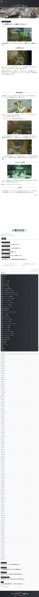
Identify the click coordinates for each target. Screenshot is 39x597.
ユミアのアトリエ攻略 (7, 321)
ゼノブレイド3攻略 (6, 329)
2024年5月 (3, 401)
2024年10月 (3, 392)
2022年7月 (3, 439)
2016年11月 (3, 559)
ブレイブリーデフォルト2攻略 (8, 298)
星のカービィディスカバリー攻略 (9, 323)
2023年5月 (3, 423)
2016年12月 (3, 557)
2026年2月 (3, 362)
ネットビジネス (5, 344)
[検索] (34, 270)
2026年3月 (3, 360)
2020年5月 (3, 487)
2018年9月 (3, 520)
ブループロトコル (6, 282)
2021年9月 (3, 458)
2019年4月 (3, 507)
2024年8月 (3, 395)
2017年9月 (3, 542)
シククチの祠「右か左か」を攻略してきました (11, 244)
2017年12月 (3, 537)
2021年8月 (3, 460)
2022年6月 (3, 441)
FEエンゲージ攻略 (6, 286)
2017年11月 (3, 539)
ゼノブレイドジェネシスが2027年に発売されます (11, 564)
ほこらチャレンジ (5, 235)
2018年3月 (3, 531)
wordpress (4, 342)
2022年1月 (3, 450)
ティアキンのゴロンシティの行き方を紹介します (12, 248)
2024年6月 (3, 399)
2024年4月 (3, 403)
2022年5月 (3, 443)
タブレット (5, 350)
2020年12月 (3, 474)
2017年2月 (3, 553)
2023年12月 (3, 410)
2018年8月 (3, 522)
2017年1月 (3, 555)
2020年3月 (3, 491)
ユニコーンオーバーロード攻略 (8, 333)
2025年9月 (3, 371)
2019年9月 (3, 498)
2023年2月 (3, 428)
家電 (3, 348)
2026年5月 (3, 357)
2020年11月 (3, 476)
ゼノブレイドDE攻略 (6, 325)
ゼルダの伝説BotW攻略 (7, 288)
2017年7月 (3, 544)
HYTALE (4, 277)
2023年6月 (3, 421)
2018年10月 (3, 518)
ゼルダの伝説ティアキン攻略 (6, 234)
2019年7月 (3, 502)
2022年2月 (3, 449)
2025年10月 (3, 370)
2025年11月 (3, 368)
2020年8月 (3, 482)
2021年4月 (3, 467)
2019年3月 (3, 509)
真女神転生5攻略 (6, 310)
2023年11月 (3, 412)
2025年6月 (3, 377)
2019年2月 (3, 511)
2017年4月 (3, 550)
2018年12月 (3, 515)
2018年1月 (3, 535)
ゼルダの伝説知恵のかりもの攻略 (9, 292)
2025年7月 (3, 375)
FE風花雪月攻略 (6, 284)
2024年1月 (3, 408)
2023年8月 (3, 417)
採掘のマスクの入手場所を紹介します (9, 251)
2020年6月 (3, 485)
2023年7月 (3, 419)
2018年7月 (3, 524)
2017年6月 (3, 546)
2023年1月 (3, 430)
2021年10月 (3, 456)
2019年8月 (3, 500)
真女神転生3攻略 (6, 308)
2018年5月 (3, 528)
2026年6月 (3, 355)
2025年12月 (3, 366)
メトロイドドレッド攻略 (7, 306)
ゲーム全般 (5, 275)
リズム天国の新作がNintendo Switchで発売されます (12, 569)
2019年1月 (3, 513)
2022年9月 (3, 436)
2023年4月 (3, 425)
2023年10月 (3, 414)
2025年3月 (3, 382)
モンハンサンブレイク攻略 (7, 302)
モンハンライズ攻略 (6, 300)
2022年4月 (3, 445)
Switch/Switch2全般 (6, 339)
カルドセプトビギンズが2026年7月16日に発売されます (12, 574)
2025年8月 (3, 373)
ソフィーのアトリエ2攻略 (7, 319)
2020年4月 (3, 489)
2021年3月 (3, 469)
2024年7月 (3, 397)
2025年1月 (3, 386)
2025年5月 (3, 379)
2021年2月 (3, 471)
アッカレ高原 (10, 235)
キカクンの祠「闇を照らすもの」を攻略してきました (12, 255)
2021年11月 (3, 454)
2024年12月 (3, 388)
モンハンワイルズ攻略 (7, 304)
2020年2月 (3, 493)
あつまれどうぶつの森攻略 (7, 296)
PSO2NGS (5, 341)
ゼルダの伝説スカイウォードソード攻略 (10, 294)
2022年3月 (3, 447)
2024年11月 (3, 390)
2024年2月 (3, 406)
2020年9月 (3, 480)
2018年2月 (3, 533)
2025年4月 (3, 381)
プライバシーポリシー (5, 586)
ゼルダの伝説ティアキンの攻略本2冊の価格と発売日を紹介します (15, 259)
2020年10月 (3, 478)
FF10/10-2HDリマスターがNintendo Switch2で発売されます (13, 579)
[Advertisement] (19, 83)
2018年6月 (3, 526)
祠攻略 (13, 235)
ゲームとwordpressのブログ (19, 592)
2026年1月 (3, 364)
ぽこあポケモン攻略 (6, 317)
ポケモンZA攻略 (6, 315)
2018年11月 (3, 517)
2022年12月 (3, 432)
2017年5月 (3, 548)
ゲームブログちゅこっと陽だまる (19, 6)
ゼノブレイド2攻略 (6, 327)
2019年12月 (3, 496)
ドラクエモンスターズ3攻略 (8, 331)
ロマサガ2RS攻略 (6, 337)
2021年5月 (3, 465)
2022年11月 (3, 434)
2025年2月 (3, 384)
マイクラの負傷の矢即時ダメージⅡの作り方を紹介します (13, 583)
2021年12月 (3, 452)
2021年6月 (3, 463)
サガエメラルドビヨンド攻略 (8, 335)
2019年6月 (3, 504)
